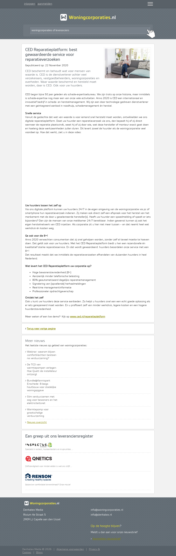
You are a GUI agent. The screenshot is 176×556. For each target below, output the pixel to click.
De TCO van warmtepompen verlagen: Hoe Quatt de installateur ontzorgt (42, 369)
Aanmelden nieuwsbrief (106, 538)
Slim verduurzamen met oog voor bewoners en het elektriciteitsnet (42, 400)
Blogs (39, 552)
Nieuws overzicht (37, 422)
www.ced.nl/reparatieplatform (87, 316)
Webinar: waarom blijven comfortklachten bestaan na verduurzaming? (41, 355)
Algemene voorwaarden (70, 549)
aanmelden (45, 4)
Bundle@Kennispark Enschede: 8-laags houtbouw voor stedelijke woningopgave (41, 385)
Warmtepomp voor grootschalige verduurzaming (38, 413)
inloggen (29, 4)
